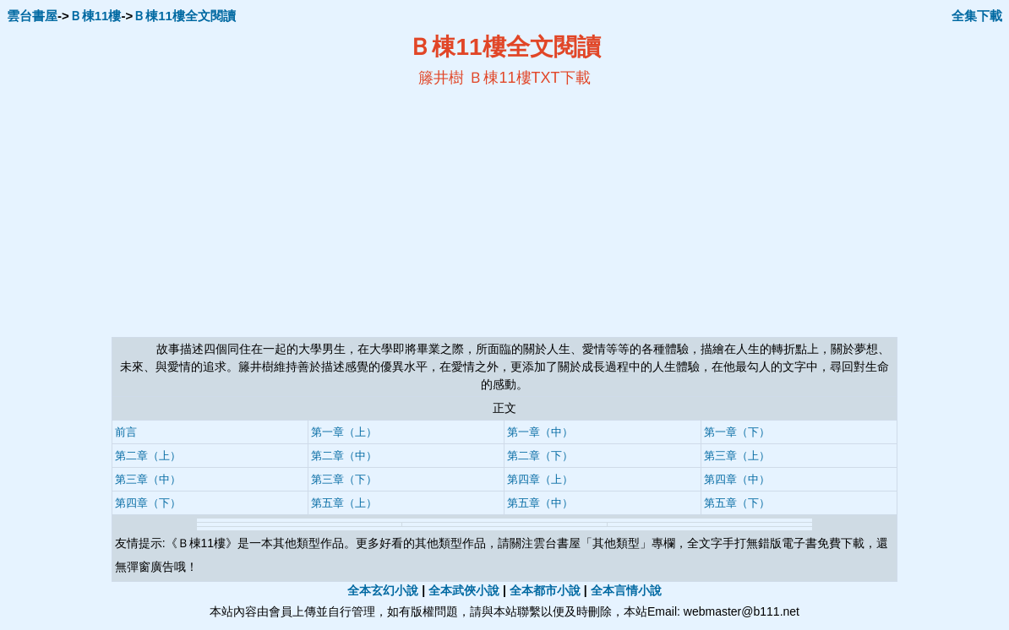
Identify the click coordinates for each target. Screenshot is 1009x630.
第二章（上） (148, 455)
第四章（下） (148, 503)
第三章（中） (148, 479)
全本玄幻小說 (382, 590)
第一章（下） (737, 432)
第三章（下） (344, 479)
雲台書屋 (32, 15)
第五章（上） (344, 503)
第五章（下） (737, 503)
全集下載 (977, 15)
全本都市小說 (545, 590)
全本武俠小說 (463, 590)
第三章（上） (737, 455)
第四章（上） (540, 479)
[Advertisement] (341, 212)
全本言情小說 (626, 590)
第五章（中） (540, 503)
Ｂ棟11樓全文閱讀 (184, 15)
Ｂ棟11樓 (95, 15)
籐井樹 (441, 77)
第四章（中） (737, 479)
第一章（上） (344, 432)
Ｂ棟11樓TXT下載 (529, 77)
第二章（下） (540, 455)
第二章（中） (344, 455)
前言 (126, 432)
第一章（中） (540, 432)
